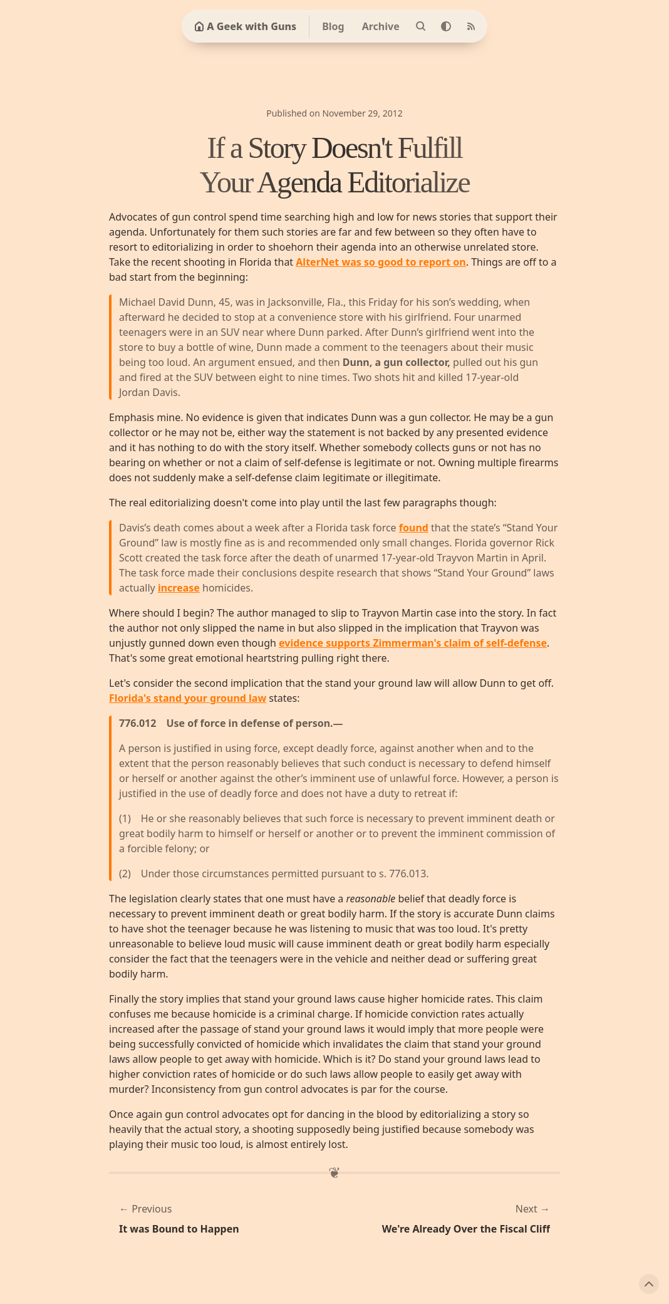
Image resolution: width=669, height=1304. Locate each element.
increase (179, 588)
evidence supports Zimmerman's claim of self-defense (413, 643)
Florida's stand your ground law (187, 698)
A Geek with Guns (245, 26)
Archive (381, 26)
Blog (333, 26)
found (413, 528)
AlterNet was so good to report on (380, 262)
